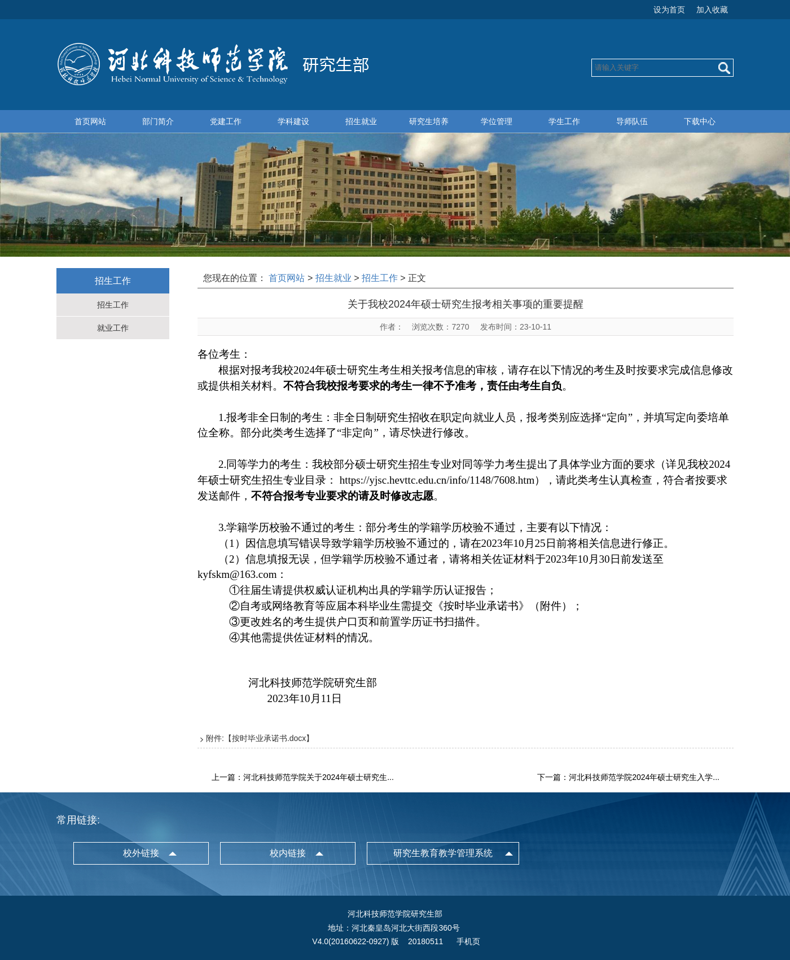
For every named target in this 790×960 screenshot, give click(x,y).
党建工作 (226, 121)
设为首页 (669, 9)
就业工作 (113, 327)
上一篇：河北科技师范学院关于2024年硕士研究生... (303, 777)
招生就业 (361, 121)
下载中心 (700, 121)
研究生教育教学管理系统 (443, 853)
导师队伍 (632, 121)
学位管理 (496, 121)
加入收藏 (712, 9)
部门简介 (158, 121)
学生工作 (564, 121)
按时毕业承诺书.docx (269, 738)
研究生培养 (429, 121)
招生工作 (113, 304)
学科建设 (293, 121)
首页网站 (90, 121)
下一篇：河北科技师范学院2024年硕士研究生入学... (628, 777)
